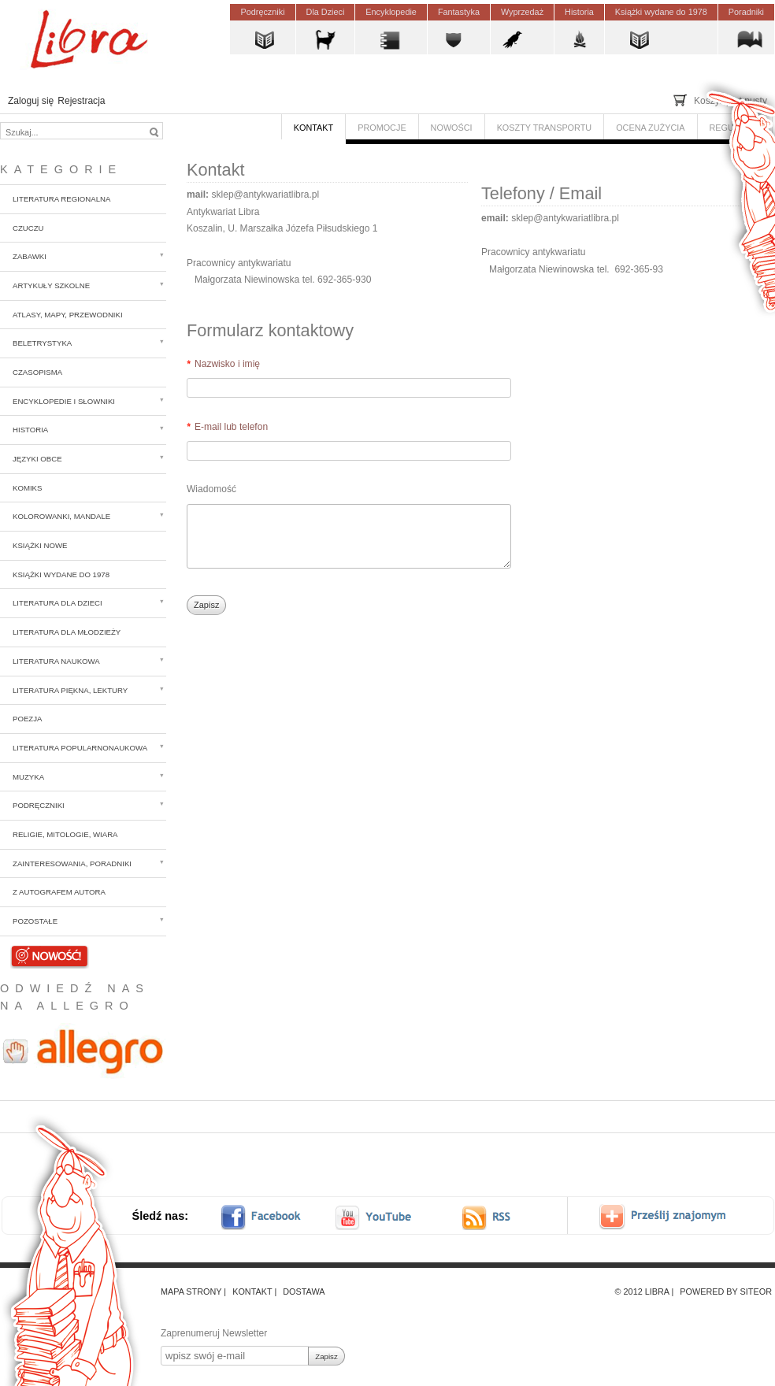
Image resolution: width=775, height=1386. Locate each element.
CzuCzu (28, 228)
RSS (501, 1217)
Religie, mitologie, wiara (65, 834)
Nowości (49, 955)
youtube (375, 1217)
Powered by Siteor (726, 1291)
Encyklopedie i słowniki (64, 401)
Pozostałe (35, 921)
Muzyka (28, 777)
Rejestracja (81, 100)
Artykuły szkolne (51, 285)
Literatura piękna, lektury (70, 690)
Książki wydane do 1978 (61, 574)
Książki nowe (40, 545)
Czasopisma (37, 372)
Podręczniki (39, 805)
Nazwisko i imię (227, 363)
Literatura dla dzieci (57, 602)
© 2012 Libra (642, 1291)
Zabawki (29, 256)
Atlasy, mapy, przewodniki (68, 314)
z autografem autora (59, 892)
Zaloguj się (31, 100)
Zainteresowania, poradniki (72, 863)
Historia (30, 429)
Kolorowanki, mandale (61, 516)
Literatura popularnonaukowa (80, 747)
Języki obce (37, 458)
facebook (271, 1217)
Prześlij (674, 1217)
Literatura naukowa (56, 661)
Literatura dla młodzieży (67, 632)
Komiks (27, 488)
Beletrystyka (42, 343)
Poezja (27, 718)
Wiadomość (211, 489)
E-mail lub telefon (231, 426)
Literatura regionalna (61, 199)
